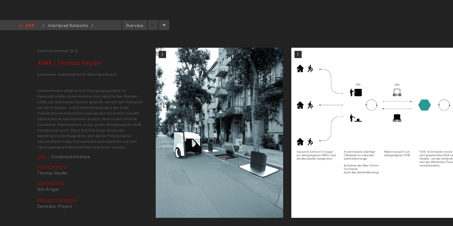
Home (26, 26)
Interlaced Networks (68, 25)
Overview (134, 25)
